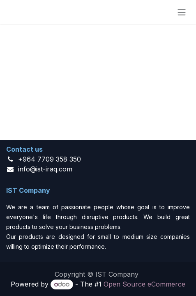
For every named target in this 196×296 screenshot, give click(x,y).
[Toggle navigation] (181, 12)
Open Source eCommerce (144, 284)
